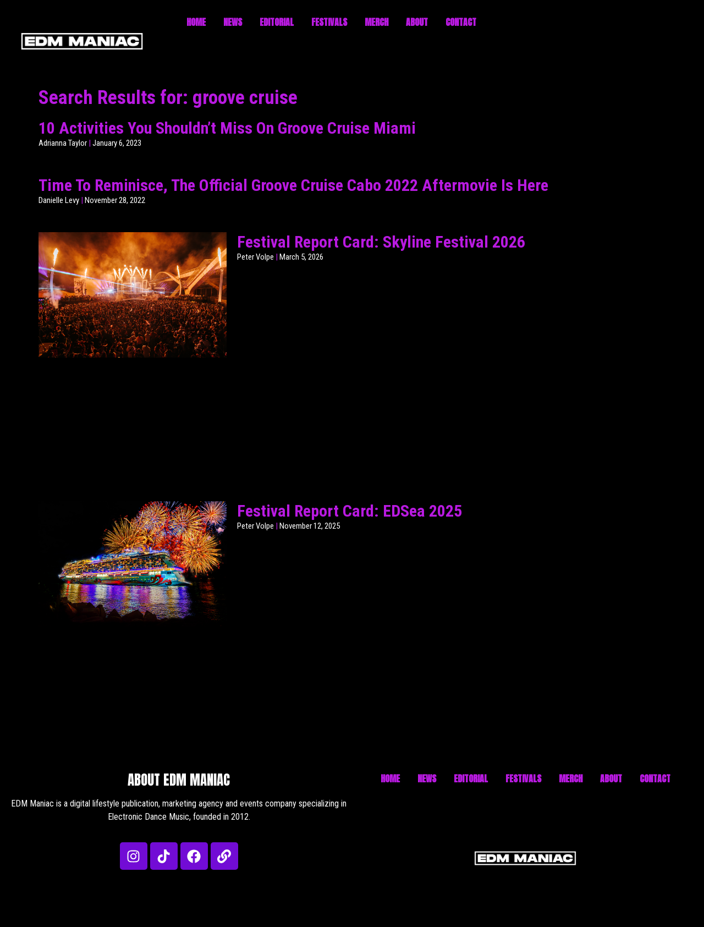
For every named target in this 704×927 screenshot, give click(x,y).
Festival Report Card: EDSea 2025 (349, 510)
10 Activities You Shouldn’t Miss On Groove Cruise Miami (227, 128)
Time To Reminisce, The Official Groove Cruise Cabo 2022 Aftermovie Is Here (293, 185)
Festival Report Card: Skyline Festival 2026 (381, 241)
